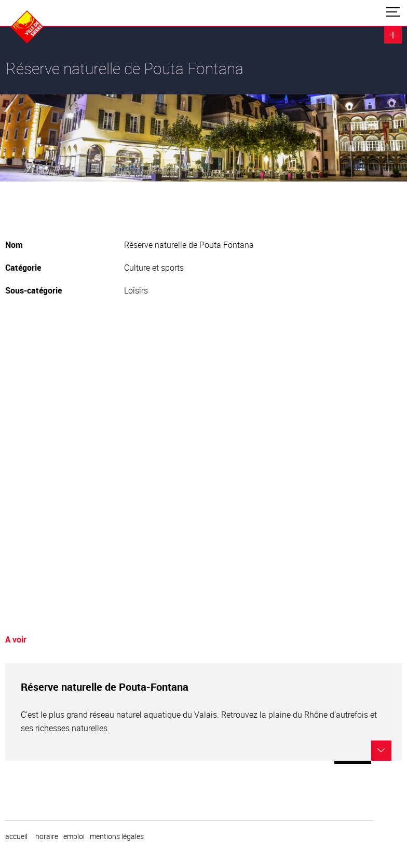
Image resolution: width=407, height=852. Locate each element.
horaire (46, 836)
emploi (74, 836)
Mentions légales (117, 836)
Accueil (16, 836)
